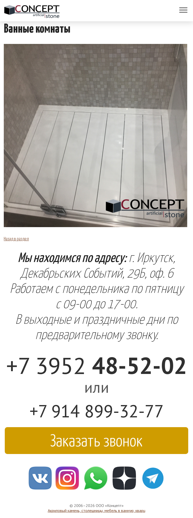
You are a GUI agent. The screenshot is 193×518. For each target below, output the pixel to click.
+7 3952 (96, 365)
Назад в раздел (16, 238)
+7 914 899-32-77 (96, 411)
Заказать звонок (96, 439)
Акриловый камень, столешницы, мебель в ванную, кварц (96, 510)
